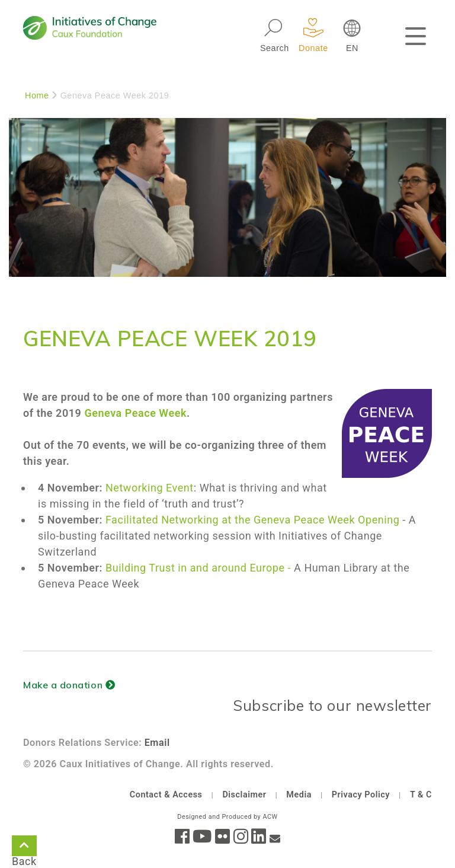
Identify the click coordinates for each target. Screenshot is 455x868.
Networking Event (149, 487)
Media (299, 795)
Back (24, 848)
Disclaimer (244, 795)
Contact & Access (166, 795)
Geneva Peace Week (135, 413)
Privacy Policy (361, 795)
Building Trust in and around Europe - (198, 567)
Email (157, 742)
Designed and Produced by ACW (227, 817)
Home (37, 95)
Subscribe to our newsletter (332, 705)
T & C (421, 795)
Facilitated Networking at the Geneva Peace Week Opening (253, 519)
